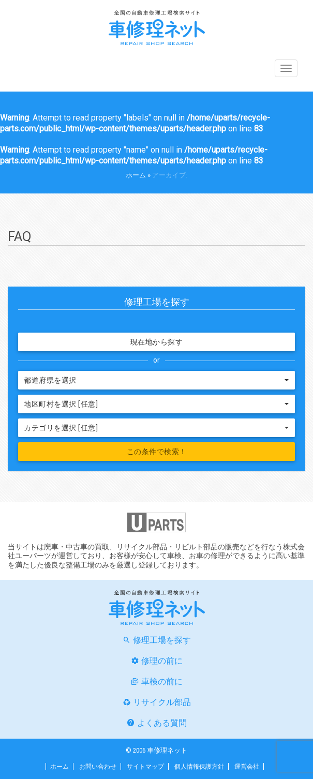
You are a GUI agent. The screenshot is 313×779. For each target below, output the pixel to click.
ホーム (136, 175)
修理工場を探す (162, 640)
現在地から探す (156, 342)
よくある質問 (162, 723)
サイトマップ (145, 766)
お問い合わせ (97, 766)
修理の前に (162, 661)
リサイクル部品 (162, 702)
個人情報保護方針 (199, 766)
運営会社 (246, 766)
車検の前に (162, 681)
